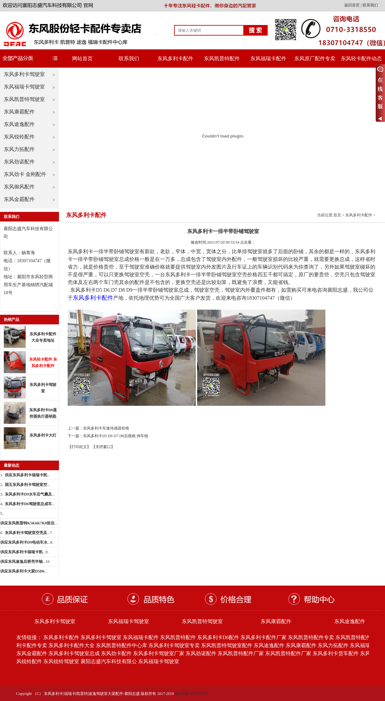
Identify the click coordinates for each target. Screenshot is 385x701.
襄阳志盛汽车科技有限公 (108, 661)
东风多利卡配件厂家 (263, 637)
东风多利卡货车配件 (336, 653)
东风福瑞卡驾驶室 (24, 86)
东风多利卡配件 (175, 58)
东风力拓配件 (19, 149)
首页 (337, 215)
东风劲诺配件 (19, 161)
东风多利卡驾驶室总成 (74, 653)
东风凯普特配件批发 (358, 637)
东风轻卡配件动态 (361, 58)
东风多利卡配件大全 (71, 645)
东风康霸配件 (19, 111)
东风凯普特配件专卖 (311, 637)
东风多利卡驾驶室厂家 (158, 653)
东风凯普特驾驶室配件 (226, 645)
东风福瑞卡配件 (268, 58)
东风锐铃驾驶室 (61, 661)
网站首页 (82, 58)
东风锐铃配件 (19, 136)
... (27, 475)
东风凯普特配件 (222, 58)
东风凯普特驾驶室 (24, 99)
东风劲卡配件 (116, 653)
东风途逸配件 (19, 124)
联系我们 (370, 5)
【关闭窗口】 (103, 447)
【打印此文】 (79, 447)
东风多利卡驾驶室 (24, 74)
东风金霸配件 (19, 199)
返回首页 (352, 5)
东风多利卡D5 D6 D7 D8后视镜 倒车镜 (115, 436)
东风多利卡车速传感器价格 (106, 428)
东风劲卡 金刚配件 (25, 174)
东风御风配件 (19, 186)
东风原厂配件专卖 (314, 58)
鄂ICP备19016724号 (191, 693)
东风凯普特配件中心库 (121, 645)
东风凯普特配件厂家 (241, 653)
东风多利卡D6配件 (218, 637)
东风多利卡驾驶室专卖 (174, 645)
